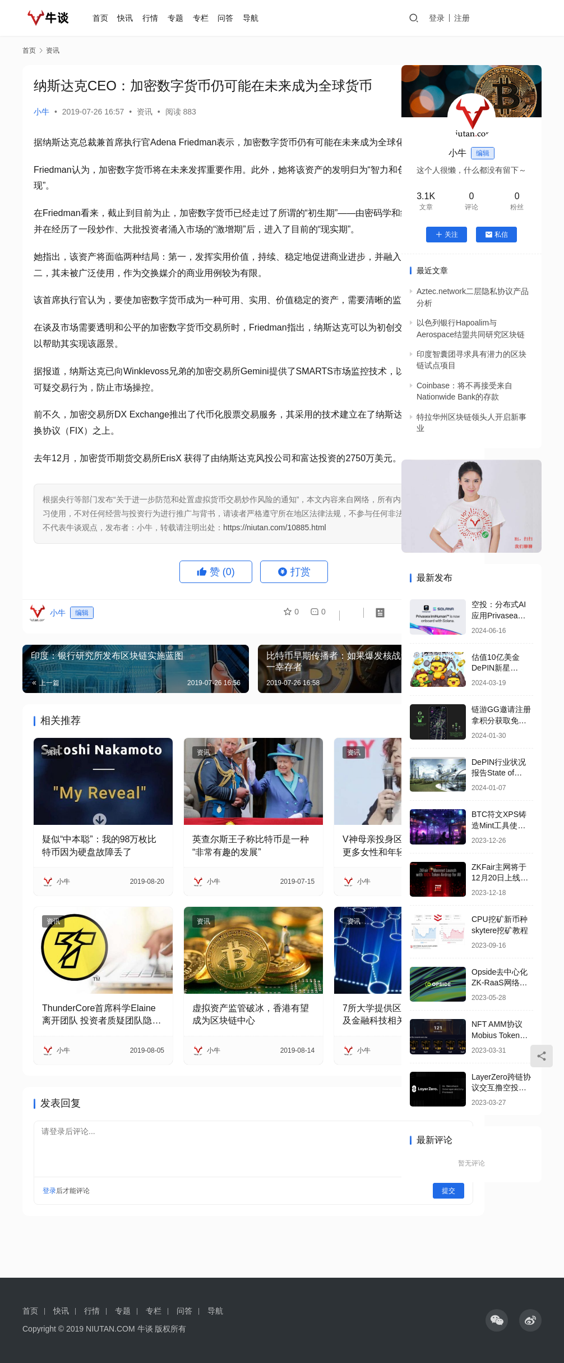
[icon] (497, 1320)
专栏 (215, 17)
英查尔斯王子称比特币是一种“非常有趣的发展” (206, 905)
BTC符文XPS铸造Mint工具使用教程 (498, 825)
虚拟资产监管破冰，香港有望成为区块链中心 (206, 1053)
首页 (115, 17)
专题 (190, 17)
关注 (446, 234)
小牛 (41, 111)
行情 (165, 17)
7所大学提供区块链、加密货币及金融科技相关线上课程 (324, 1055)
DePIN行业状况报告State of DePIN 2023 (498, 773)
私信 (496, 234)
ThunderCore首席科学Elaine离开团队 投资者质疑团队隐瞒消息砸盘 (87, 1055)
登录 (468, 17)
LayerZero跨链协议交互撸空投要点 (501, 1087)
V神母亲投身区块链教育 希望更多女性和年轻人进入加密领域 (323, 905)
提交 (354, 1230)
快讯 (140, 17)
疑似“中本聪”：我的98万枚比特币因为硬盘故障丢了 (87, 905)
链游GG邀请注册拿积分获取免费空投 (501, 720)
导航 (265, 17)
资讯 (144, 111)
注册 (493, 17)
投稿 (526, 18)
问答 (240, 17)
